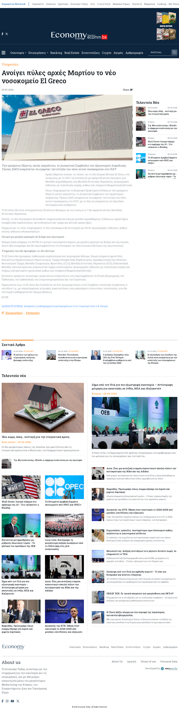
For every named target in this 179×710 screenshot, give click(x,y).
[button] (3, 52)
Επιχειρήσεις (37, 52)
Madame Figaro (121, 3)
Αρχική (131, 661)
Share (128, 89)
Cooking (161, 3)
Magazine (149, 3)
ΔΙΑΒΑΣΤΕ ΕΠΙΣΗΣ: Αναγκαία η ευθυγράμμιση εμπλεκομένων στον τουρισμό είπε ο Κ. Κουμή (55, 306)
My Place (174, 3)
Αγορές (118, 52)
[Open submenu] (25, 52)
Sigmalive (38, 3)
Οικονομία (17, 52)
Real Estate (71, 52)
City (92, 3)
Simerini (51, 3)
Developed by (161, 669)
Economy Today (79, 3)
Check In (137, 3)
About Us (117, 661)
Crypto (106, 52)
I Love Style (103, 3)
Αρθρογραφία (134, 52)
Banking (56, 52)
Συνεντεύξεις (91, 52)
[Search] (159, 52)
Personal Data (168, 661)
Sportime (63, 3)
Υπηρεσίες (10, 64)
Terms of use (148, 661)
